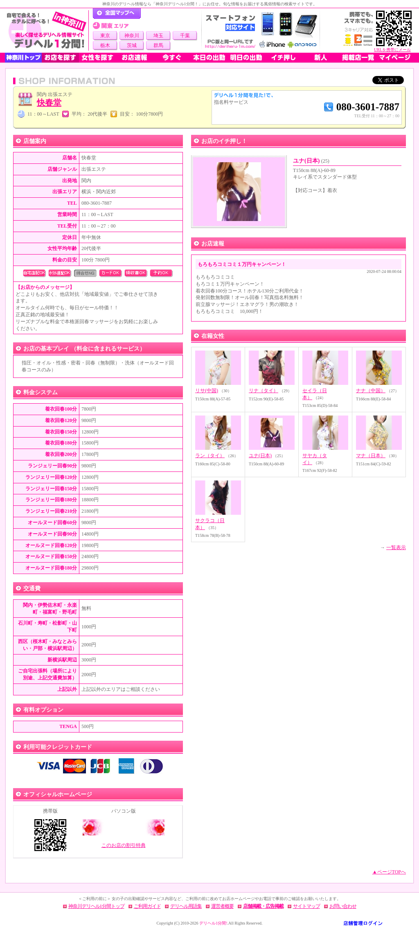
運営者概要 (222, 906)
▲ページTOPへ (389, 872)
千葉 (185, 35)
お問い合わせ (342, 906)
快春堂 (49, 102)
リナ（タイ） (263, 390)
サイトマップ (306, 906)
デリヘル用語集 (186, 906)
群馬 (158, 45)
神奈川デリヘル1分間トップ (96, 906)
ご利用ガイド (147, 906)
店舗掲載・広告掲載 (263, 906)
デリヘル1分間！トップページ (117, 13)
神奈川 (131, 35)
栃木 (105, 45)
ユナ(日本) (311, 161)
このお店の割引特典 (123, 845)
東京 (105, 35)
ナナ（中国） (370, 390)
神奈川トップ (23, 58)
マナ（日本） (370, 455)
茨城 (132, 45)
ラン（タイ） (210, 455)
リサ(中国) (206, 390)
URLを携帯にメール (392, 49)
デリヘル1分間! (213, 923)
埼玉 (158, 35)
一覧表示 (396, 547)
